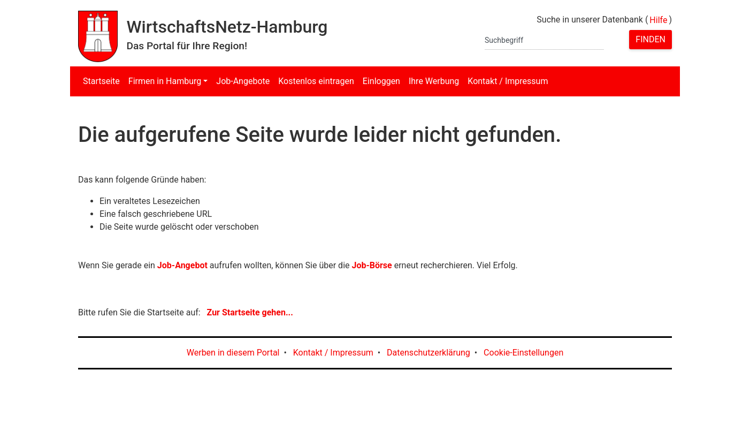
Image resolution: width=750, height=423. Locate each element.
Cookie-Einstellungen (523, 353)
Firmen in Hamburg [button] (164, 81)
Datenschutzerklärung (428, 353)
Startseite (101, 81)
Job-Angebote (243, 81)
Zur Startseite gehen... (250, 312)
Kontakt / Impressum (508, 81)
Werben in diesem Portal (233, 353)
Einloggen (381, 81)
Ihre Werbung (434, 81)
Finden (650, 39)
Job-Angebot (182, 265)
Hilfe (658, 20)
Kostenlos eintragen (316, 81)
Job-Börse (371, 265)
